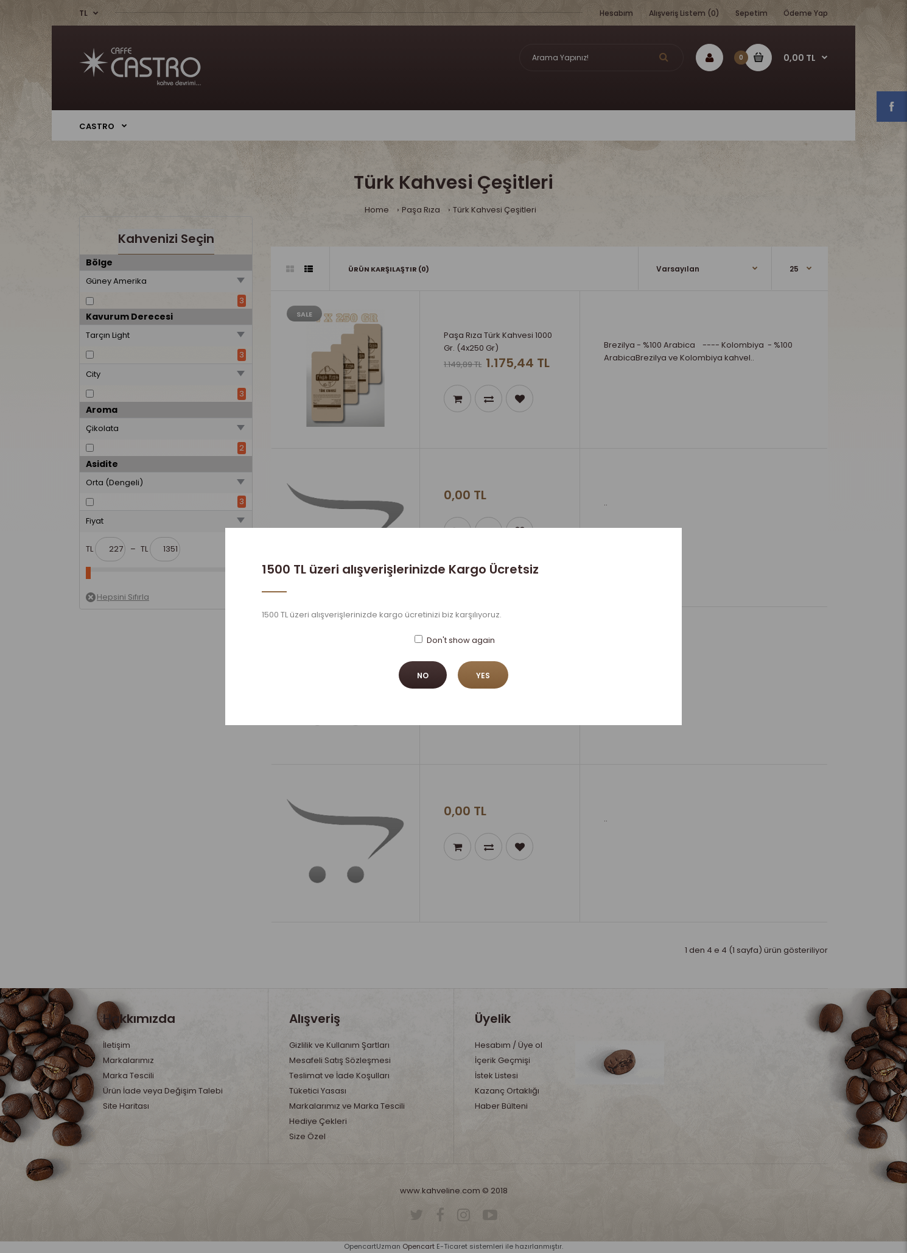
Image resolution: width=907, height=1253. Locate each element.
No (423, 675)
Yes (483, 675)
